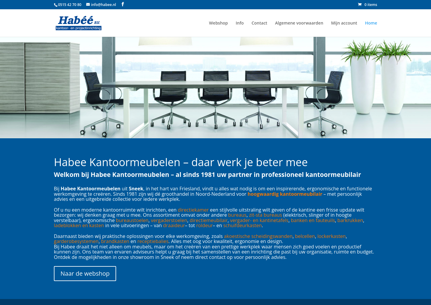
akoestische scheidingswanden (258, 236)
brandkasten (115, 241)
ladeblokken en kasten (79, 225)
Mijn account (344, 23)
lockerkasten (331, 236)
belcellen (305, 236)
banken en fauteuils (313, 220)
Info (240, 23)
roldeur (204, 225)
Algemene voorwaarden (299, 23)
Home (371, 23)
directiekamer (193, 210)
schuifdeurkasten (242, 225)
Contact (259, 23)
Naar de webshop (85, 273)
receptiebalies (153, 241)
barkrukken (350, 220)
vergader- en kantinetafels (259, 220)
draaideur (174, 225)
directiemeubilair (209, 220)
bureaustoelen (132, 220)
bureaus (237, 215)
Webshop (218, 23)
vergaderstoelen (169, 220)
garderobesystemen (76, 241)
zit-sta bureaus (265, 215)
